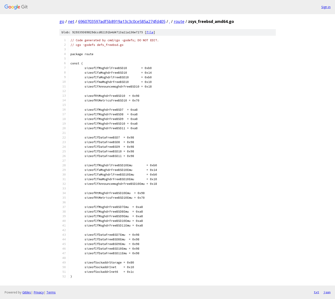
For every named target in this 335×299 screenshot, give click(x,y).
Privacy (39, 292)
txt (316, 292)
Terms (51, 292)
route (179, 21)
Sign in (326, 7)
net (71, 21)
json (327, 292)
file (149, 32)
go (61, 21)
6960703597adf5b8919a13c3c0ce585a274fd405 (121, 21)
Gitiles (26, 292)
